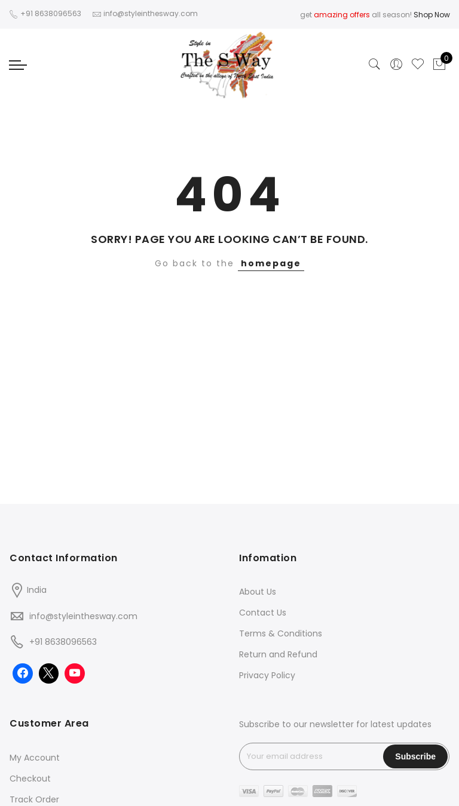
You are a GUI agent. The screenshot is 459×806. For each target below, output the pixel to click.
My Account (35, 758)
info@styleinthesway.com (83, 616)
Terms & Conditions (280, 633)
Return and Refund (278, 654)
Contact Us (262, 613)
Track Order (34, 799)
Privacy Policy (267, 675)
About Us (257, 592)
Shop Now (432, 15)
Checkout (30, 779)
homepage (271, 263)
